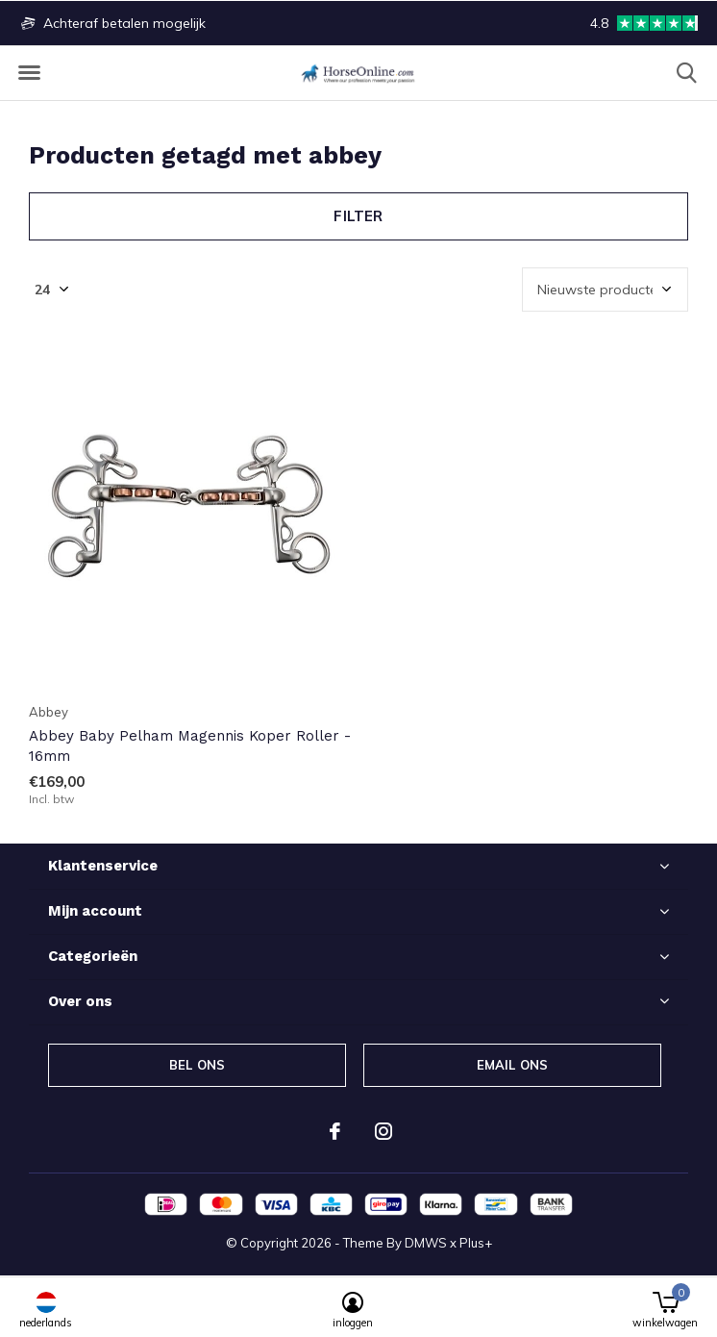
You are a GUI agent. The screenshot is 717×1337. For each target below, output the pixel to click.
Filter (358, 216)
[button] (29, 73)
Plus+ (475, 1242)
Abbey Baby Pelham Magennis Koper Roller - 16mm (190, 746)
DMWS (426, 1242)
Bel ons (197, 1064)
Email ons (513, 1064)
